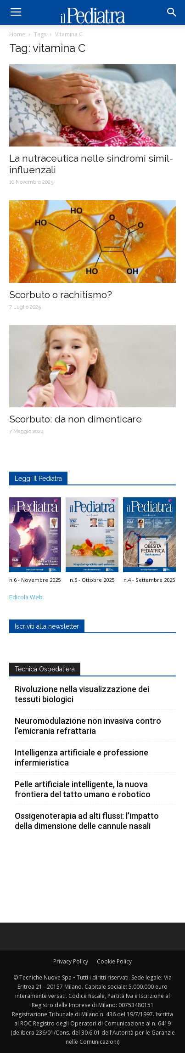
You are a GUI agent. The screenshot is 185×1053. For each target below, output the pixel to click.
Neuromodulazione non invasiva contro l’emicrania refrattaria (88, 726)
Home (17, 34)
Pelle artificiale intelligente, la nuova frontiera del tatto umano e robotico (83, 789)
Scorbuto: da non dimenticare (75, 419)
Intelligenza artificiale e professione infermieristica (81, 757)
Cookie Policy (114, 961)
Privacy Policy (70, 961)
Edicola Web (26, 597)
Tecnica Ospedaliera (45, 669)
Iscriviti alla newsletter (47, 626)
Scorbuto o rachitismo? (60, 294)
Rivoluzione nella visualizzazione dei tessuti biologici (82, 694)
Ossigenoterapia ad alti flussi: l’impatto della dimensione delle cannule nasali (87, 821)
